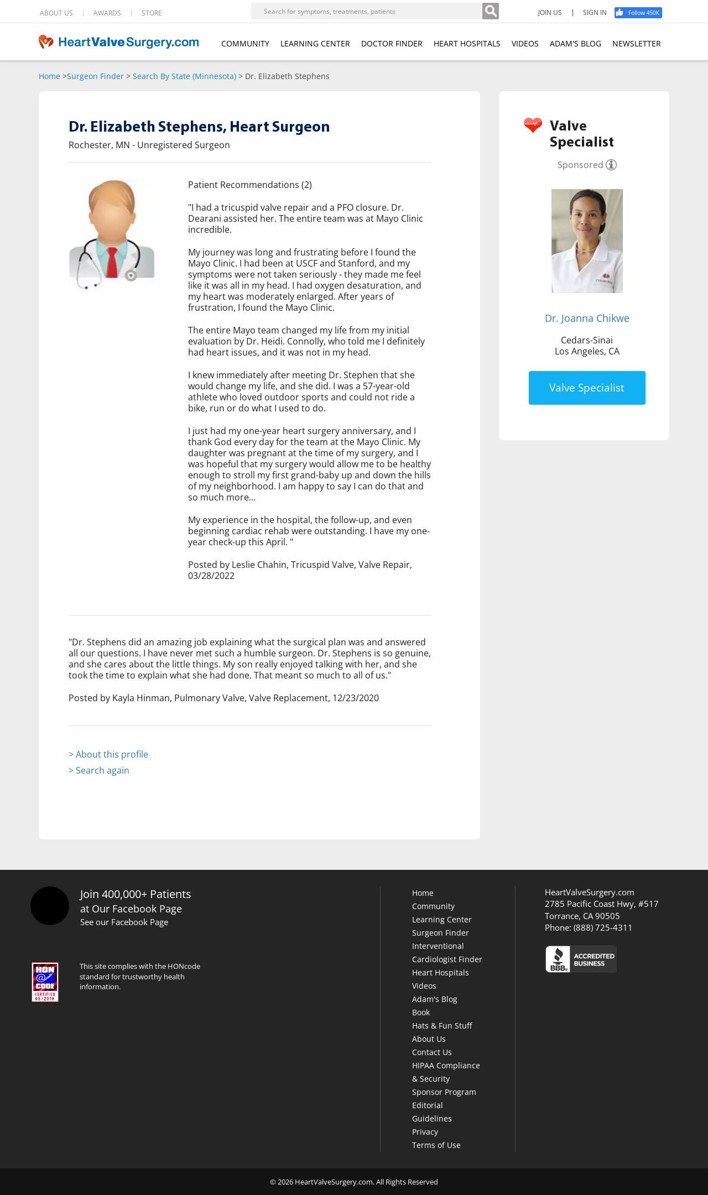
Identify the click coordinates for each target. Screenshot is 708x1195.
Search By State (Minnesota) (184, 76)
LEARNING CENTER (315, 43)
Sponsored (580, 165)
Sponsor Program (444, 1092)
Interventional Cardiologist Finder (447, 952)
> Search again (99, 770)
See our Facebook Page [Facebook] (124, 921)
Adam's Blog (434, 999)
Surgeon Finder (95, 76)
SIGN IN (595, 12)
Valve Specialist (586, 387)
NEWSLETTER (636, 43)
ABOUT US (56, 13)
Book (421, 1012)
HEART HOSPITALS (467, 43)
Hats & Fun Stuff (442, 1025)
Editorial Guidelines (432, 1112)
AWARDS (107, 13)
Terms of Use (436, 1145)
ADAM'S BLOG (575, 43)
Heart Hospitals (440, 972)
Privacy (425, 1131)
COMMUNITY (245, 43)
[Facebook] (642, 12)
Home (49, 76)
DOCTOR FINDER (392, 43)
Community (433, 906)
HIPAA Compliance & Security (446, 1072)
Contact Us (432, 1052)
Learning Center (442, 919)
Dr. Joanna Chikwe (587, 318)
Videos (424, 985)
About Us (429, 1039)
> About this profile (108, 754)
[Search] (490, 11)
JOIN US (550, 12)
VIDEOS (525, 43)
